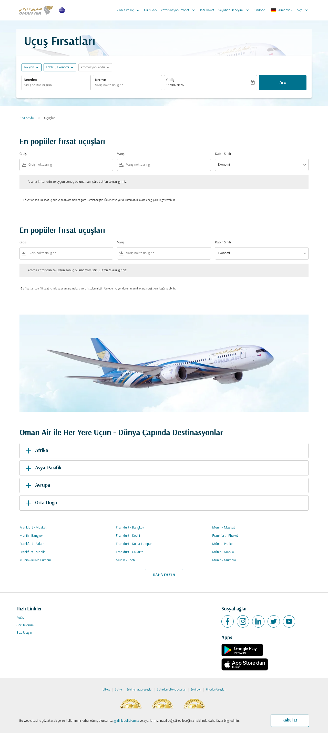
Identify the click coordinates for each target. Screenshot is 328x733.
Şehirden (196, 689)
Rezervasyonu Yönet (179, 10)
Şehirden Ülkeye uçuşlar (171, 689)
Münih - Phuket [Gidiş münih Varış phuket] (223, 544)
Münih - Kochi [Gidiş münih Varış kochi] (126, 560)
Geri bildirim (25, 625)
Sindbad (259, 10)
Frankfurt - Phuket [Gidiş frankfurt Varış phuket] (225, 536)
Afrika (36, 450)
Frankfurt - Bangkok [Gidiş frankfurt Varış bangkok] (130, 528)
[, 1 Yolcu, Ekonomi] (57, 67)
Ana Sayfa (26, 118)
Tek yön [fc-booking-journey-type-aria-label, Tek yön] (29, 67)
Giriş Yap (150, 10)
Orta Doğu (40, 502)
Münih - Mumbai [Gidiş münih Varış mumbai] (224, 560)
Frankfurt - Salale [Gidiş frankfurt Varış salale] (31, 544)
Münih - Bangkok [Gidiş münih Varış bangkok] (31, 536)
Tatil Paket (207, 10)
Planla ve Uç (129, 10)
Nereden (30, 80)
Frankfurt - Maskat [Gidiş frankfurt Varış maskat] (33, 528)
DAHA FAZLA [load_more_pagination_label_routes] (164, 575)
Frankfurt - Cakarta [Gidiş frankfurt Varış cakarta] (130, 552)
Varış (121, 154)
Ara (283, 83)
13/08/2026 (175, 85)
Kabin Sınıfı (223, 154)
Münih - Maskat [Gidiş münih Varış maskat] (223, 528)
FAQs (20, 618)
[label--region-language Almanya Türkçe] (290, 10)
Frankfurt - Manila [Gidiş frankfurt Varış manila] (32, 552)
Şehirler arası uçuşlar (139, 689)
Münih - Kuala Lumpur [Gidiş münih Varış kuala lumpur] (35, 560)
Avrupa (37, 485)
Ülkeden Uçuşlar (215, 689)
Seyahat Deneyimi (235, 10)
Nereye (100, 80)
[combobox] (56, 85)
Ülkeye (106, 689)
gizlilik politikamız (126, 721)
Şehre (118, 689)
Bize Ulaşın (24, 633)
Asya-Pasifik (42, 468)
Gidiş (170, 80)
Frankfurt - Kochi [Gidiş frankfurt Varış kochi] (128, 536)
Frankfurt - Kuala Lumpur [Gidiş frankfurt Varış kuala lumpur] (134, 544)
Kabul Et (289, 720)
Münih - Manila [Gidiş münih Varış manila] (223, 552)
